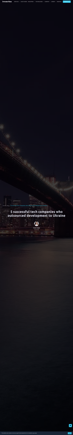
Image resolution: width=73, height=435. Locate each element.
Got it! (70, 433)
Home (5, 205)
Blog (8, 205)
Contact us (67, 1)
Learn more (34, 433)
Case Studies (24, 1)
